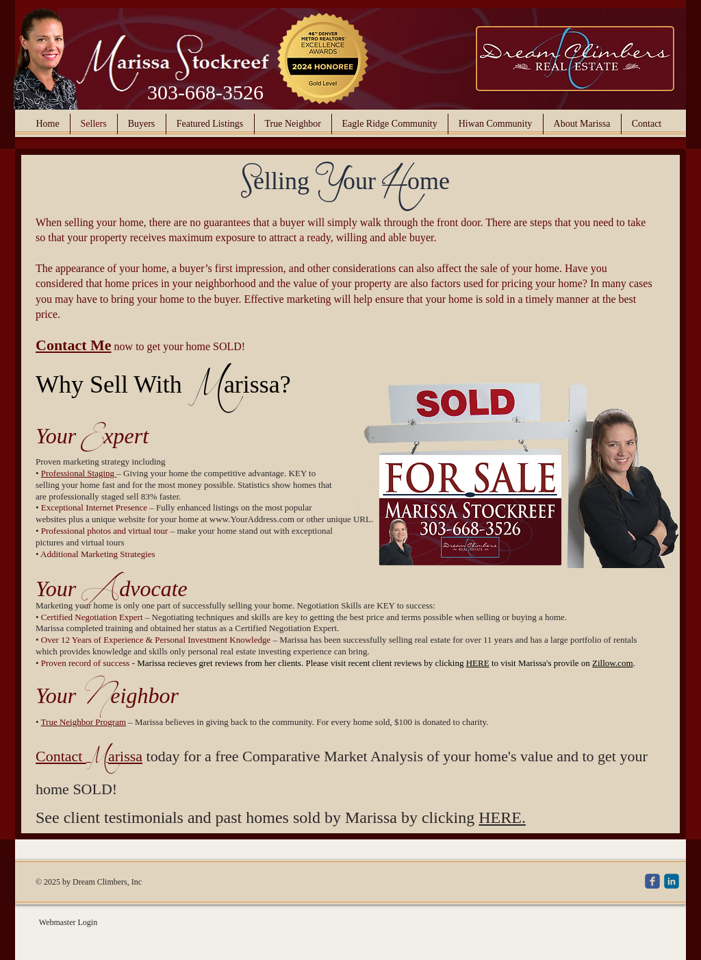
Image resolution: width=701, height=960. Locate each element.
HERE (477, 663)
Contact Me (74, 345)
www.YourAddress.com (251, 519)
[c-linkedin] (671, 881)
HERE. (502, 817)
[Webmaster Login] (68, 923)
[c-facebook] (652, 881)
